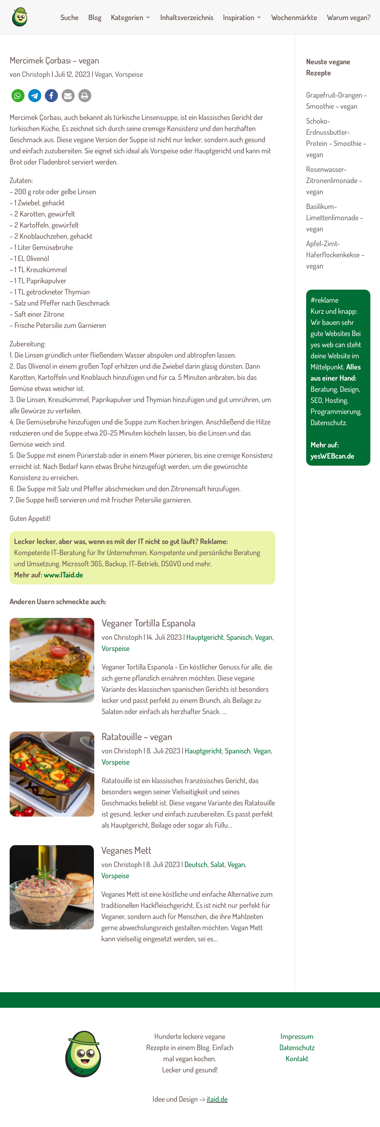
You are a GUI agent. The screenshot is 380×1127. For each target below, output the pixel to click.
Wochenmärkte (294, 18)
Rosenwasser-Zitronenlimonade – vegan (334, 180)
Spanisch (239, 637)
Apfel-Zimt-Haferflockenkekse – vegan (335, 254)
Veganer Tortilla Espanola (149, 622)
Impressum (297, 1036)
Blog (94, 18)
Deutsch (195, 864)
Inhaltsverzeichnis (186, 18)
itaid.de (217, 1099)
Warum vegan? (348, 18)
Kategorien (127, 18)
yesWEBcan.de (332, 455)
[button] (18, 95)
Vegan (103, 74)
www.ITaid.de (63, 574)
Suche (69, 18)
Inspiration (238, 18)
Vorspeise (129, 74)
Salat (217, 864)
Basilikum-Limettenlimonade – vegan (334, 217)
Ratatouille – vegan (137, 736)
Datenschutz (297, 1047)
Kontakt (297, 1058)
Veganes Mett (126, 850)
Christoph (36, 74)
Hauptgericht (204, 637)
